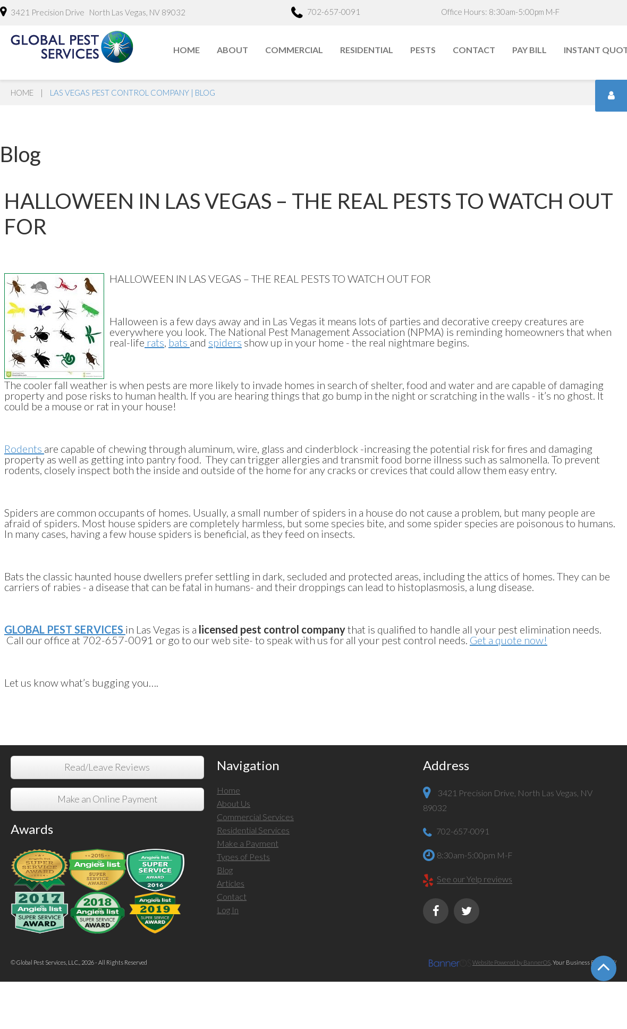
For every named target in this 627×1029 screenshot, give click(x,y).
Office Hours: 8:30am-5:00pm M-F (500, 11)
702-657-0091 (325, 13)
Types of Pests (243, 856)
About (232, 50)
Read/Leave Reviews (107, 767)
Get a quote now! (508, 640)
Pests (423, 50)
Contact (474, 50)
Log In (228, 910)
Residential (366, 50)
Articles (230, 883)
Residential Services (253, 830)
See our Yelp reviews (474, 879)
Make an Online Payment (107, 799)
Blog (225, 870)
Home (186, 50)
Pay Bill (529, 50)
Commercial (294, 50)
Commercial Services (255, 817)
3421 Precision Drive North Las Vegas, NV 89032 (92, 11)
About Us (233, 803)
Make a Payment (247, 843)
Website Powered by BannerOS (511, 962)
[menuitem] (187, 50)
